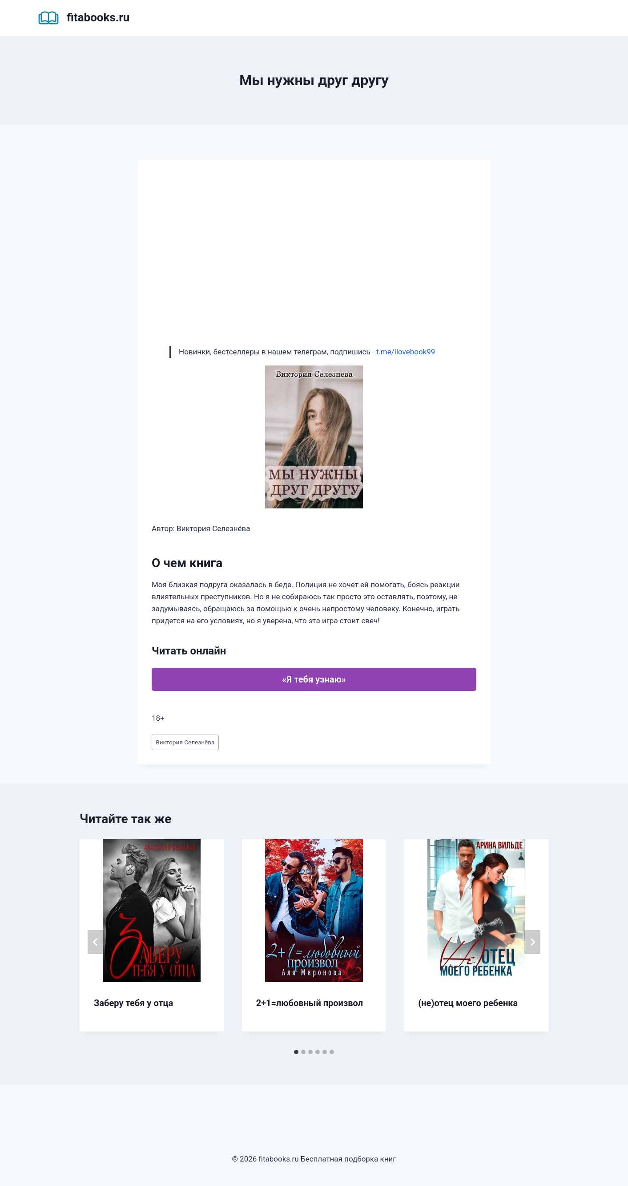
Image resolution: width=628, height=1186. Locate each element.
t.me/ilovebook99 (405, 351)
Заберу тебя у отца (133, 1003)
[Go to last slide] (96, 942)
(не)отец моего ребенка (468, 1003)
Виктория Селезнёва (185, 742)
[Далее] (532, 942)
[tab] (296, 1052)
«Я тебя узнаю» (314, 679)
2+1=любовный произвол (309, 1003)
